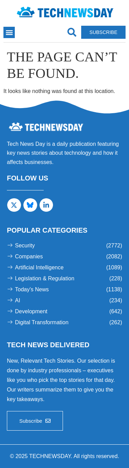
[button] (9, 32)
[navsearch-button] (71, 32)
